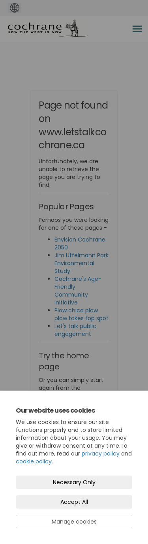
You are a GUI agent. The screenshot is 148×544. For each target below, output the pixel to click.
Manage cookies (74, 522)
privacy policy (101, 453)
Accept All (74, 502)
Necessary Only (74, 482)
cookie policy (34, 461)
